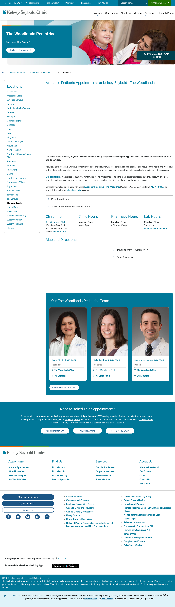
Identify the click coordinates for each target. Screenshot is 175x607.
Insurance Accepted (18, 475)
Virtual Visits (76, 422)
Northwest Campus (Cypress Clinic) (20, 156)
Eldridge (11, 116)
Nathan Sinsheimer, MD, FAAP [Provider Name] (149, 360)
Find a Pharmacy (59, 475)
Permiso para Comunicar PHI (137, 530)
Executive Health (103, 475)
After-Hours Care (16, 471)
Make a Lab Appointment (155, 228)
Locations (47, 72)
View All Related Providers (64, 387)
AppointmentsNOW (92, 416)
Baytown (11, 104)
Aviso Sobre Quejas (133, 545)
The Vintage (12, 198)
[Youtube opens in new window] (28, 516)
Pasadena (11, 161)
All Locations (59, 375)
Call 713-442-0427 (123, 430)
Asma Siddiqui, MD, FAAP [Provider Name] (64, 360)
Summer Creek (13, 190)
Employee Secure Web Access (80, 504)
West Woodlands (15, 223)
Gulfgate (11, 124)
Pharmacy (69, 3)
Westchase (12, 211)
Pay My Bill (103, 3)
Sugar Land (12, 186)
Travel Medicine (103, 479)
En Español (86, 3)
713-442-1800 (59, 231)
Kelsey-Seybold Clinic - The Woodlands (102, 187)
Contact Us (145, 479)
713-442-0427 (13, 3)
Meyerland (12, 145)
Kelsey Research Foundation (79, 519)
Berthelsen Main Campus (18, 108)
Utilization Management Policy (138, 537)
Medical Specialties (16, 72)
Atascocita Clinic (14, 95)
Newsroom (145, 483)
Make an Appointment (22, 50)
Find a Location (59, 471)
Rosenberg (12, 169)
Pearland (11, 165)
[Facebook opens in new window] (8, 516)
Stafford (10, 228)
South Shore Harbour (16, 178)
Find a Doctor (52, 3)
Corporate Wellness (105, 471)
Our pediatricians (53, 176)
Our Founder (145, 471)
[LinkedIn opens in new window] (37, 516)
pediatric (55, 416)
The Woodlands (63, 72)
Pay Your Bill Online (17, 479)
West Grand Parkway (16, 215)
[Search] (145, 3)
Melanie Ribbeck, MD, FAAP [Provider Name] (106, 360)
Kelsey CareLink (73, 515)
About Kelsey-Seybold (150, 467)
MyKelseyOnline (160, 3)
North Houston (14, 149)
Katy (9, 133)
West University (14, 219)
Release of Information (134, 522)
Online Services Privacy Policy (137, 496)
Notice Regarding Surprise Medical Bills (142, 514)
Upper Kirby (12, 207)
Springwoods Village (16, 182)
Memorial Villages (15, 141)
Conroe (10, 112)
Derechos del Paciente (134, 504)
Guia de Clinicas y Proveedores (80, 511)
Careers (143, 475)
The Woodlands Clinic (56, 222)
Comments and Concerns (77, 500)
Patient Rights (130, 518)
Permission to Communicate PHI (138, 526)
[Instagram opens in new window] (47, 516)
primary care (40, 416)
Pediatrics (34, 72)
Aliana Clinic (12, 91)
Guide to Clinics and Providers (80, 508)
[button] (109, 199)
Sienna (10, 173)
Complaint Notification (134, 541)
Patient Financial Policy (134, 500)
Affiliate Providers (74, 496)
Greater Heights (14, 120)
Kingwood (11, 137)
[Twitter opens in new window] (18, 516)
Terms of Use (130, 534)
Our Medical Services (105, 467)
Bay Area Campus (15, 99)
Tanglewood (12, 194)
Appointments (32, 3)
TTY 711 (61, 558)
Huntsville (11, 129)
